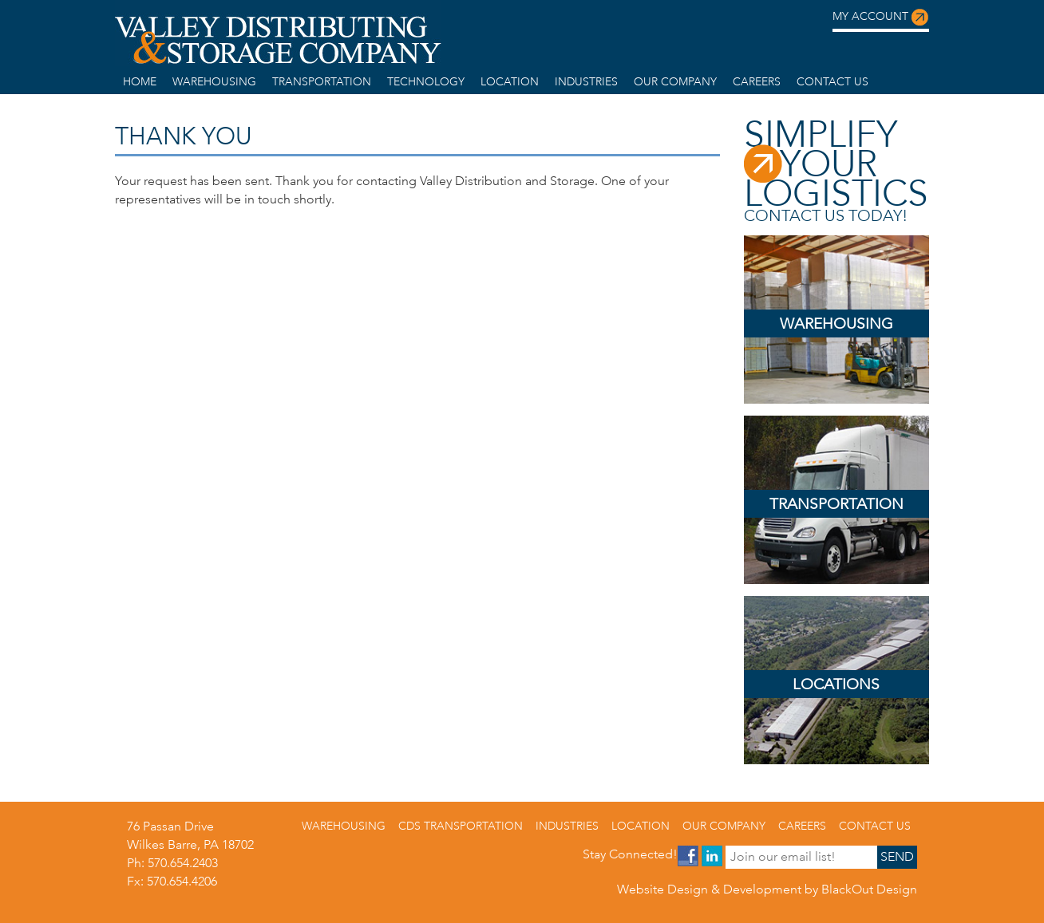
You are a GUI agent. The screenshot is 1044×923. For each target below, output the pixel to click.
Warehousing (836, 323)
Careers (757, 81)
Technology (426, 81)
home (139, 81)
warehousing (214, 81)
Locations (836, 684)
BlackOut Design (869, 889)
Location (509, 81)
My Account (880, 17)
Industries (586, 81)
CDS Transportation (460, 825)
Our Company (675, 81)
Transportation (321, 81)
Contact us (832, 81)
